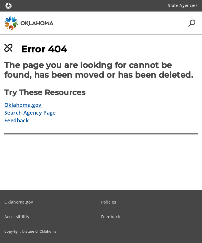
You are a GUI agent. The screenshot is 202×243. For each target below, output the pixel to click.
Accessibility (16, 216)
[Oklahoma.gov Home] (8, 5)
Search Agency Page (30, 112)
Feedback (16, 120)
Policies (108, 202)
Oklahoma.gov (23, 104)
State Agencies (183, 5)
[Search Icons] (192, 23)
